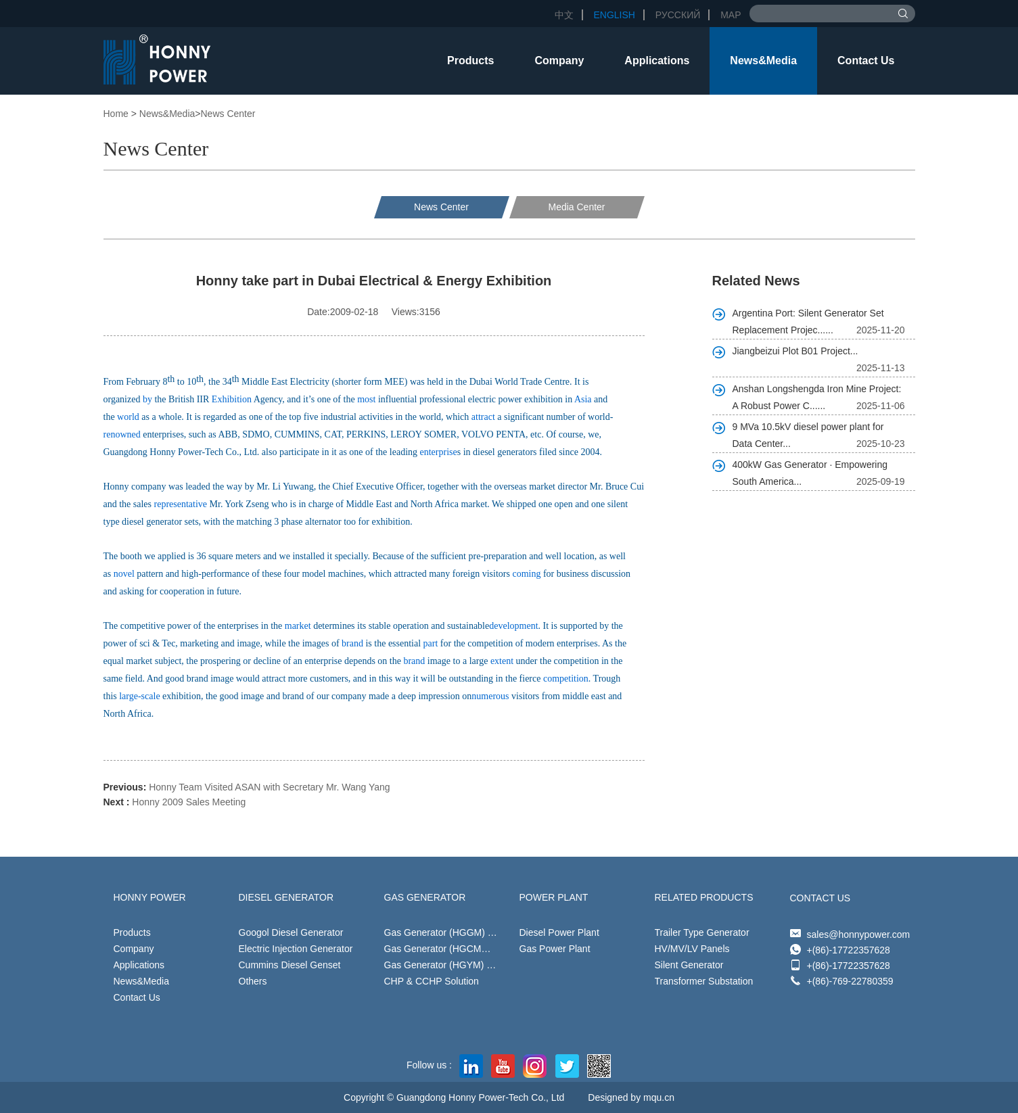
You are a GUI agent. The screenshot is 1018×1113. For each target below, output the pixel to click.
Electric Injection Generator (296, 948)
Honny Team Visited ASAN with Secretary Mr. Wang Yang (269, 787)
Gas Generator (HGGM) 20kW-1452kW (467, 932)
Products (470, 60)
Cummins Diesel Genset (290, 965)
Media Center (576, 207)
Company (559, 60)
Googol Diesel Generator (291, 932)
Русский (677, 14)
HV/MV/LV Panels (692, 948)
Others (253, 981)
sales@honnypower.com (858, 934)
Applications (656, 60)
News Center (228, 113)
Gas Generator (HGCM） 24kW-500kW (467, 948)
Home (116, 113)
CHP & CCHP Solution (431, 981)
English (613, 14)
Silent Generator (689, 965)
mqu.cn (658, 1097)
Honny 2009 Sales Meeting (189, 802)
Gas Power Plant (555, 948)
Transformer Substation (704, 981)
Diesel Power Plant (559, 932)
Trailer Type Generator (702, 932)
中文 (564, 14)
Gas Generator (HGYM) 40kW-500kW (463, 965)
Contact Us (865, 60)
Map (730, 14)
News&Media (763, 60)
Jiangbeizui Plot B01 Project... (795, 351)
